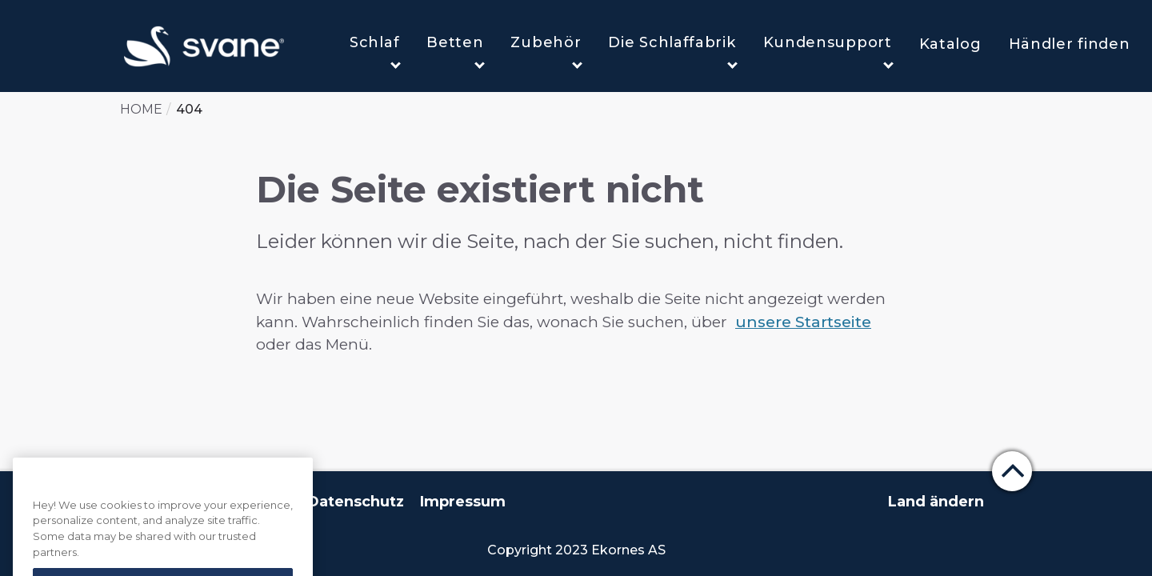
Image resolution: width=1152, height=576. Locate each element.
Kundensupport (828, 51)
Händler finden (1069, 44)
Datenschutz (355, 501)
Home (141, 109)
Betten (455, 51)
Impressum (463, 501)
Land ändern (936, 501)
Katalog (950, 44)
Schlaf (375, 51)
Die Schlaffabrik (672, 51)
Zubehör (546, 51)
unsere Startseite (803, 322)
